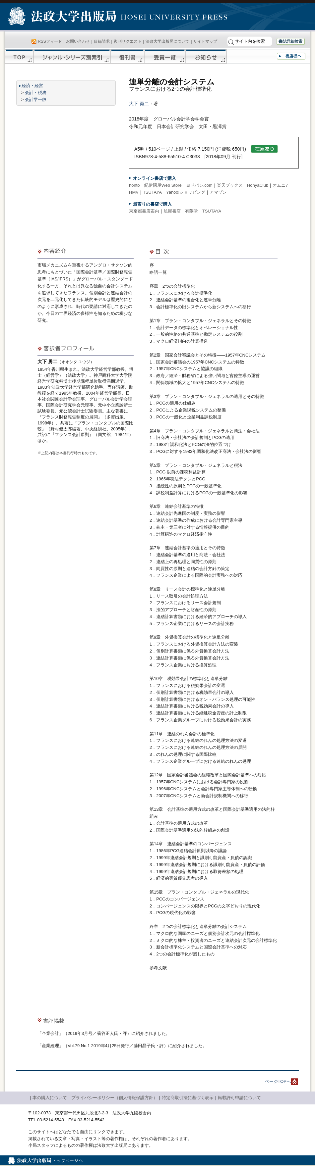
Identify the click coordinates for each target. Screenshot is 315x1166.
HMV (134, 192)
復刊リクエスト (128, 41)
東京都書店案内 (144, 211)
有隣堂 (191, 211)
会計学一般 (35, 99)
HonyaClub (257, 185)
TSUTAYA (152, 192)
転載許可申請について (239, 1097)
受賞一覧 (164, 56)
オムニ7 (280, 185)
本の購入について (49, 1097)
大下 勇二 (139, 103)
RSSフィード (50, 41)
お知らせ (206, 56)
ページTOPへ (278, 1081)
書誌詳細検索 (290, 41)
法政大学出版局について (167, 41)
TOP (19, 56)
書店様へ (291, 56)
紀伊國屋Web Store (163, 185)
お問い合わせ (78, 41)
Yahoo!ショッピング (185, 192)
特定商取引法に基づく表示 (188, 1097)
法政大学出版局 (63, 17)
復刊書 (127, 56)
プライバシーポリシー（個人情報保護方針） (114, 1097)
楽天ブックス (230, 185)
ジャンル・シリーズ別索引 (71, 56)
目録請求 (102, 41)
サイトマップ (205, 41)
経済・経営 (32, 85)
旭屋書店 (172, 211)
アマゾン (218, 192)
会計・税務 (35, 92)
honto (134, 185)
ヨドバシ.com (199, 185)
